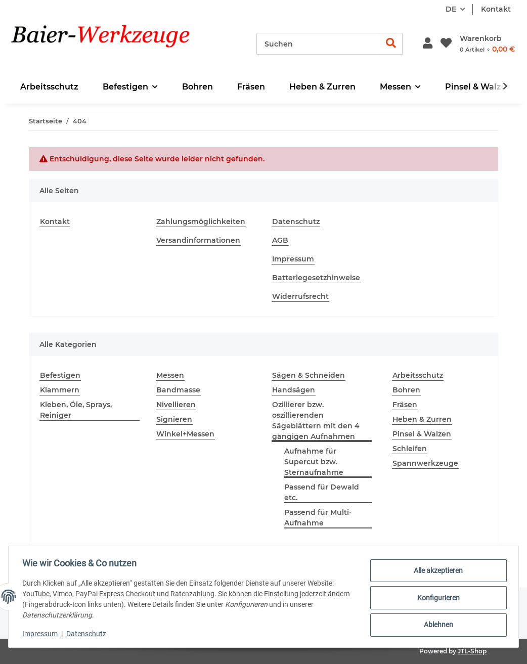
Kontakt (496, 9)
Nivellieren (176, 404)
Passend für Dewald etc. (321, 492)
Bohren (406, 389)
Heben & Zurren (422, 419)
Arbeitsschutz (417, 375)
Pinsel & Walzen (421, 433)
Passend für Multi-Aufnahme (318, 517)
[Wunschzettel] (446, 43)
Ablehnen (436, 624)
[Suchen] (318, 44)
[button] (427, 43)
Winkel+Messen (185, 433)
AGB (280, 240)
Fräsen (404, 404)
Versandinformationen (198, 240)
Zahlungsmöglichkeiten (200, 221)
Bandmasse (178, 389)
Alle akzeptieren (436, 571)
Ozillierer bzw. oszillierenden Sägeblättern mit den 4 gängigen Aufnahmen (316, 420)
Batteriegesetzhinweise (316, 277)
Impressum (293, 258)
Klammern (59, 389)
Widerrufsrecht (300, 296)
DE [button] (451, 9)
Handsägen (293, 389)
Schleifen (409, 448)
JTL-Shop (472, 651)
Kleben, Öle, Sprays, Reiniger (76, 410)
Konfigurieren (436, 598)
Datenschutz (296, 221)
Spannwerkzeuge (425, 463)
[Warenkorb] (487, 44)
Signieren (174, 419)
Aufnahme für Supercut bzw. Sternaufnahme (313, 462)
